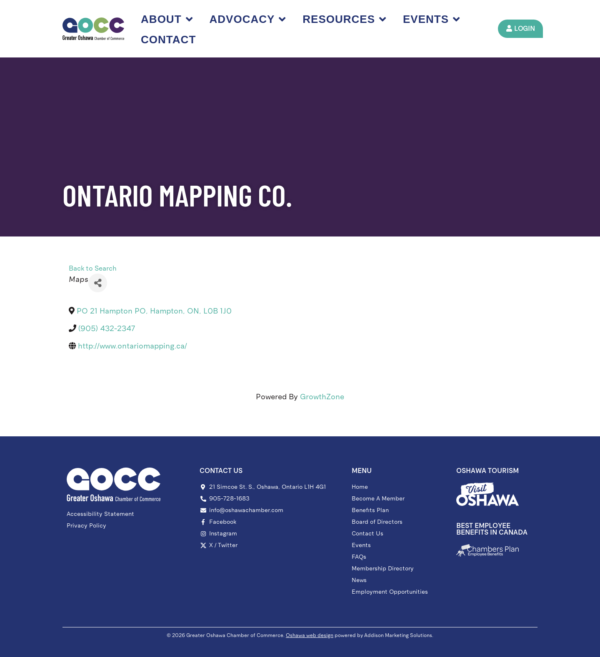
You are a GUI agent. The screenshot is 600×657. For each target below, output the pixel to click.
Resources (345, 19)
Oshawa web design (309, 635)
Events (431, 19)
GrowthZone (322, 396)
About (167, 19)
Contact (168, 39)
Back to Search (93, 268)
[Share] (97, 283)
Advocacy (248, 19)
